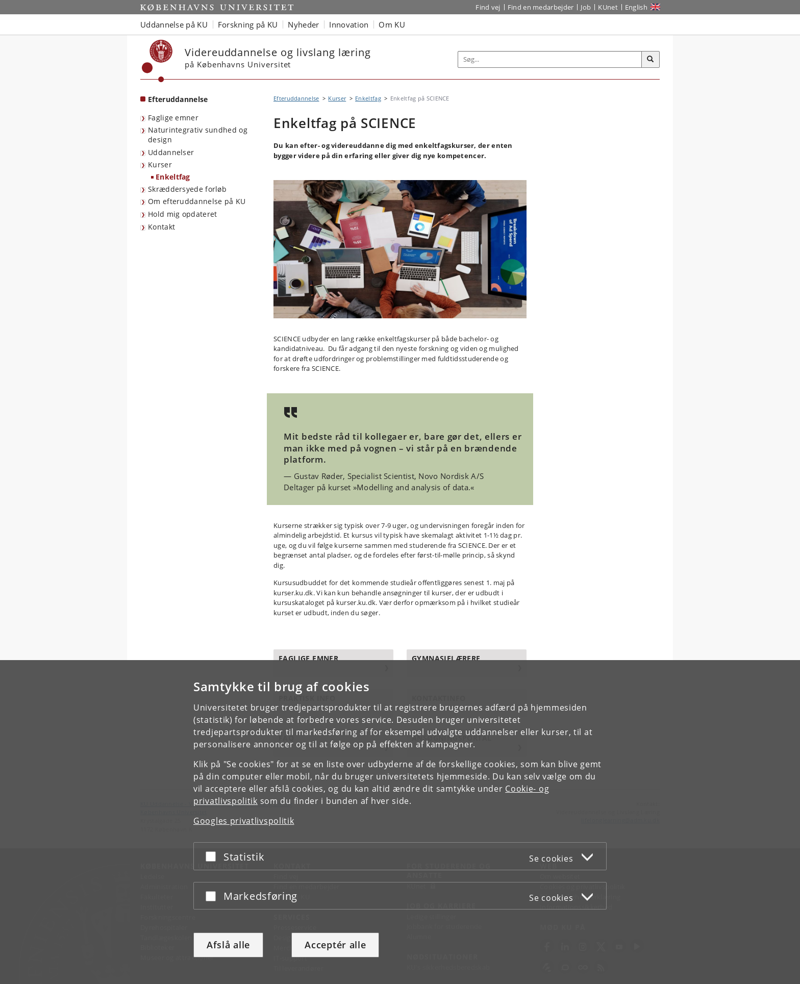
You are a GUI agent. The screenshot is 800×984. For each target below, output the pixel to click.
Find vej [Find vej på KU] (488, 7)
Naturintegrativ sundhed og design (197, 134)
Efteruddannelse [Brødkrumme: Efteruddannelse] (296, 98)
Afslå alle (228, 945)
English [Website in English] (636, 7)
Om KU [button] (392, 24)
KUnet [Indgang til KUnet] (608, 7)
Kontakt (161, 227)
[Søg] (650, 59)
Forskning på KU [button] (248, 24)
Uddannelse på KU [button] (174, 24)
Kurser (160, 164)
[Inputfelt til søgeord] (550, 59)
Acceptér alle (335, 945)
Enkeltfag (173, 177)
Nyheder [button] (303, 24)
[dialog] (400, 822)
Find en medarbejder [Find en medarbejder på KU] (541, 7)
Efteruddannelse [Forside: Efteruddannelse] (178, 99)
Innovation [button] (348, 24)
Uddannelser (171, 152)
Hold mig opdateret (182, 214)
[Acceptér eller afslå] (213, 856)
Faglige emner (173, 117)
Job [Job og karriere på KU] (586, 7)
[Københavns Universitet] (157, 61)
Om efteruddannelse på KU (196, 201)
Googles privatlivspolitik (243, 820)
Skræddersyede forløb (187, 189)
